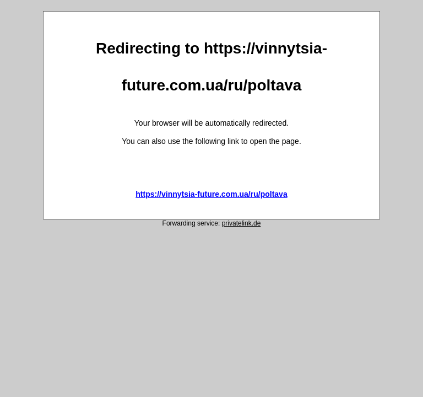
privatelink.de (241, 223)
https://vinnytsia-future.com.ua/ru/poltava (211, 194)
